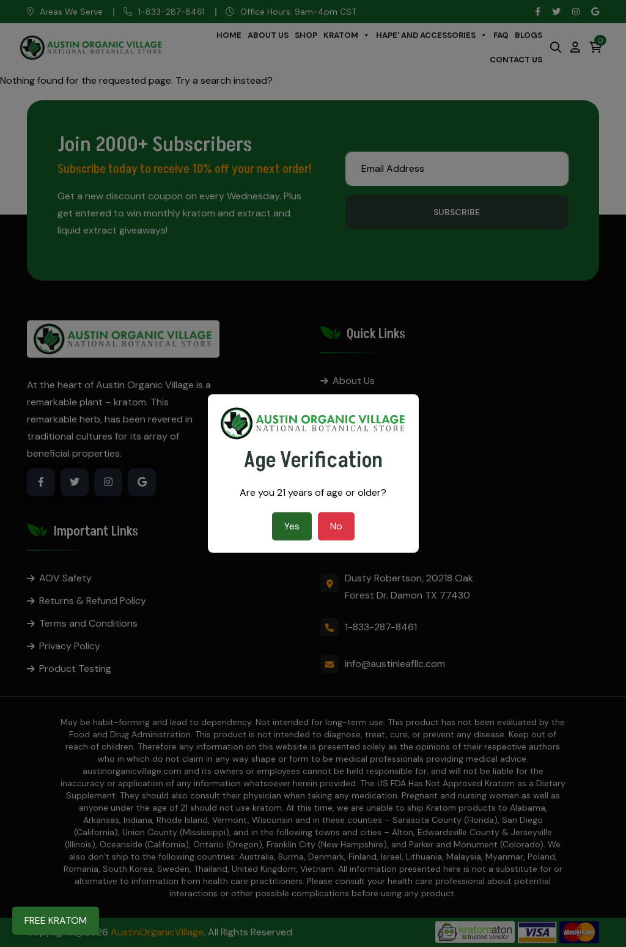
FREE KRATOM (55, 920)
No (336, 526)
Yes (292, 526)
